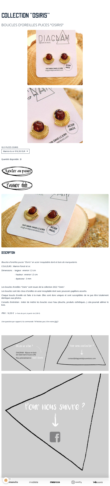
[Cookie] (6, 480)
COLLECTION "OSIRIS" (25, 15)
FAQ (56, 321)
